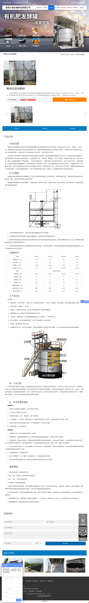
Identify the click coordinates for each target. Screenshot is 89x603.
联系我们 (75, 7)
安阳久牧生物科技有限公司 (17, 7)
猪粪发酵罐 (39, 591)
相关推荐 (72, 129)
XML (48, 594)
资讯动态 (63, 7)
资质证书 (69, 7)
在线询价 (44, 129)
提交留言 (65, 544)
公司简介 (45, 7)
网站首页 (39, 7)
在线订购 (69, 100)
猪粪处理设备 (23, 591)
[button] (88, 31)
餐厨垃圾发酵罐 (11, 54)
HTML (44, 594)
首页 (67, 54)
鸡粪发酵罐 (31, 591)
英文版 (81, 7)
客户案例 (57, 7)
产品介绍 (16, 129)
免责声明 (44, 602)
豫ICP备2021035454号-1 (44, 596)
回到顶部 (82, 539)
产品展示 (51, 7)
